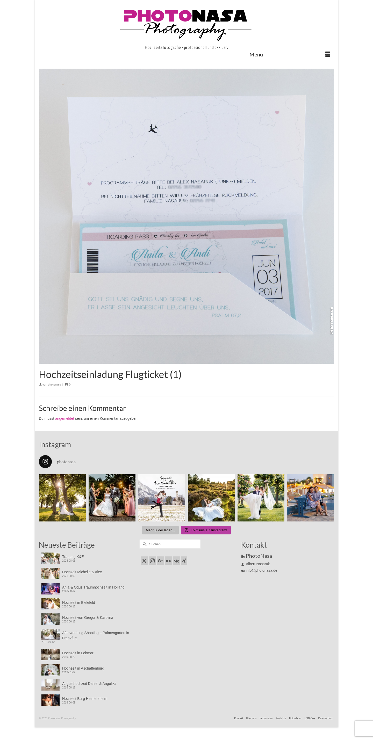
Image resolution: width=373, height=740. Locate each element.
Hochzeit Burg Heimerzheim (84, 699)
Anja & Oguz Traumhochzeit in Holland (93, 587)
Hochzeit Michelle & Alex (82, 572)
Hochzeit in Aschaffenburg (83, 668)
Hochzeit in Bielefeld (78, 602)
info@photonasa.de (259, 570)
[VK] (176, 560)
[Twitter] (144, 560)
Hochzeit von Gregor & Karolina (87, 617)
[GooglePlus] (160, 560)
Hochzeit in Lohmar (78, 653)
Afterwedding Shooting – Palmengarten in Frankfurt (95, 635)
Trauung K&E (73, 557)
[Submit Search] (144, 544)
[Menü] (290, 54)
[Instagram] (152, 560)
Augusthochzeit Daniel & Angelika (89, 683)
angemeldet (64, 418)
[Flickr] (168, 560)
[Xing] (184, 560)
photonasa (54, 384)
